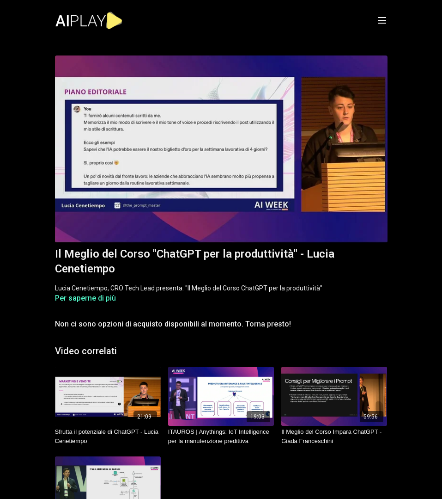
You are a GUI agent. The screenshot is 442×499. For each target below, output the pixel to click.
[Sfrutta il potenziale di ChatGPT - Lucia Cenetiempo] (108, 436)
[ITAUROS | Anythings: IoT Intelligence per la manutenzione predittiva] (221, 436)
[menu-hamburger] (382, 20)
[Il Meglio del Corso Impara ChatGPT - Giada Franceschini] (334, 436)
